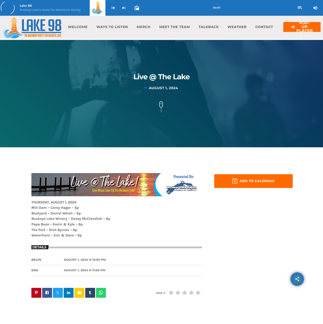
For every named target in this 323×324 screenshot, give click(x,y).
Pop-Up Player (302, 27)
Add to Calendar (253, 181)
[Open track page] (136, 8)
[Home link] (32, 27)
